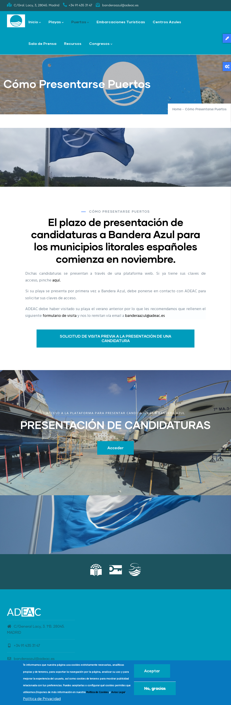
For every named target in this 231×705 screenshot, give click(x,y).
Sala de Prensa (42, 43)
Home (176, 109)
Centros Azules (167, 22)
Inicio (34, 22)
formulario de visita (59, 316)
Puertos (80, 22)
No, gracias (155, 688)
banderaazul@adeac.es (145, 316)
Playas (56, 22)
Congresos (100, 43)
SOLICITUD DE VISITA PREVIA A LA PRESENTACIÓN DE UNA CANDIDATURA (115, 338)
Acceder (115, 447)
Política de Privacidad (42, 699)
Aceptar (152, 670)
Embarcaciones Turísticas (121, 22)
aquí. (56, 280)
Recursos (72, 43)
